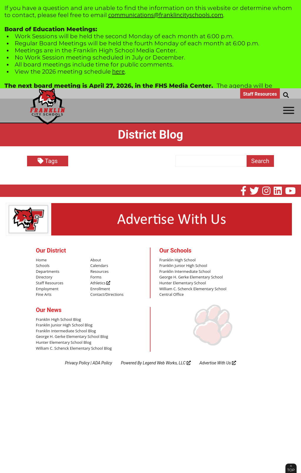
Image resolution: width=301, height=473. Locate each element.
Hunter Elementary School (182, 283)
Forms (95, 277)
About (95, 260)
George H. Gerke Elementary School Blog (72, 336)
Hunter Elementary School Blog (63, 342)
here (118, 71)
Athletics (100, 283)
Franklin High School (177, 260)
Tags (48, 161)
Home (41, 260)
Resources (99, 271)
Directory (44, 277)
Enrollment (100, 289)
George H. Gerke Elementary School (191, 277)
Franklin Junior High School (183, 265)
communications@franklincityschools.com (165, 15)
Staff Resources (260, 94)
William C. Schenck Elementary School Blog (74, 348)
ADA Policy (102, 363)
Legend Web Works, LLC (167, 363)
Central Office (171, 294)
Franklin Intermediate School (184, 271)
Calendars (99, 265)
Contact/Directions (106, 294)
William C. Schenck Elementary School (192, 289)
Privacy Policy (77, 363)
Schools (42, 265)
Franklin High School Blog (58, 319)
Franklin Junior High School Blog (64, 325)
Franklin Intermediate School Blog (66, 331)
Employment (47, 289)
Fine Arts (43, 294)
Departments (47, 271)
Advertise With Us (218, 363)
